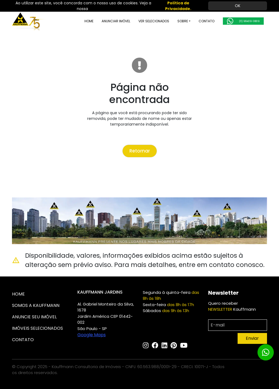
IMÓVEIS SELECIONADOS (37, 328)
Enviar (252, 338)
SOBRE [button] (172, 21)
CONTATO (196, 21)
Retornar (139, 151)
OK (237, 5)
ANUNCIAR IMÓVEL (106, 21)
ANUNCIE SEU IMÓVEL (34, 317)
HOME (78, 21)
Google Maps (91, 335)
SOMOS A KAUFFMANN (35, 305)
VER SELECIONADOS (143, 21)
